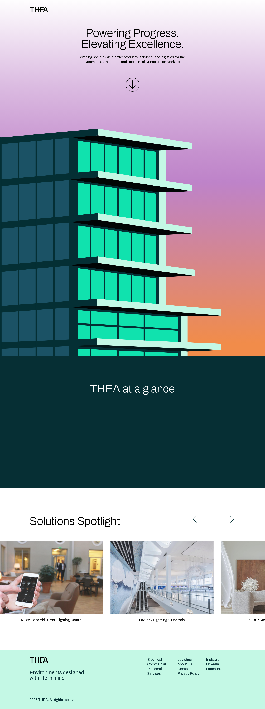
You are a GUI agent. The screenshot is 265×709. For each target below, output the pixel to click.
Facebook (214, 669)
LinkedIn (212, 664)
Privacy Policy (188, 673)
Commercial (156, 664)
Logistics (184, 659)
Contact (183, 669)
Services (154, 673)
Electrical (154, 659)
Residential (156, 669)
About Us (184, 664)
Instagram (214, 659)
